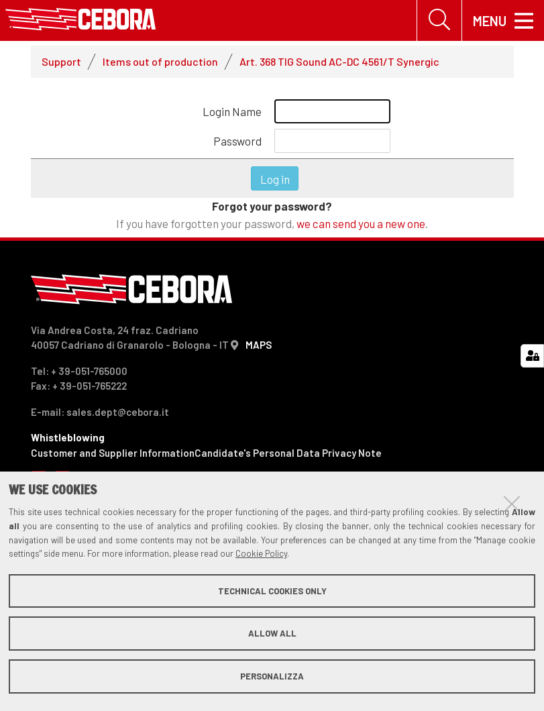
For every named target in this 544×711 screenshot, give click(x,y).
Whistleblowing (68, 437)
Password (237, 141)
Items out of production (160, 61)
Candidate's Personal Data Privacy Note (288, 453)
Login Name (232, 111)
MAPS (259, 345)
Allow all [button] (272, 633)
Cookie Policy (261, 553)
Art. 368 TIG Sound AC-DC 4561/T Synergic (339, 61)
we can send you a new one (360, 223)
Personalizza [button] (272, 676)
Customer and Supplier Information (113, 453)
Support (61, 61)
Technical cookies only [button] (272, 591)
